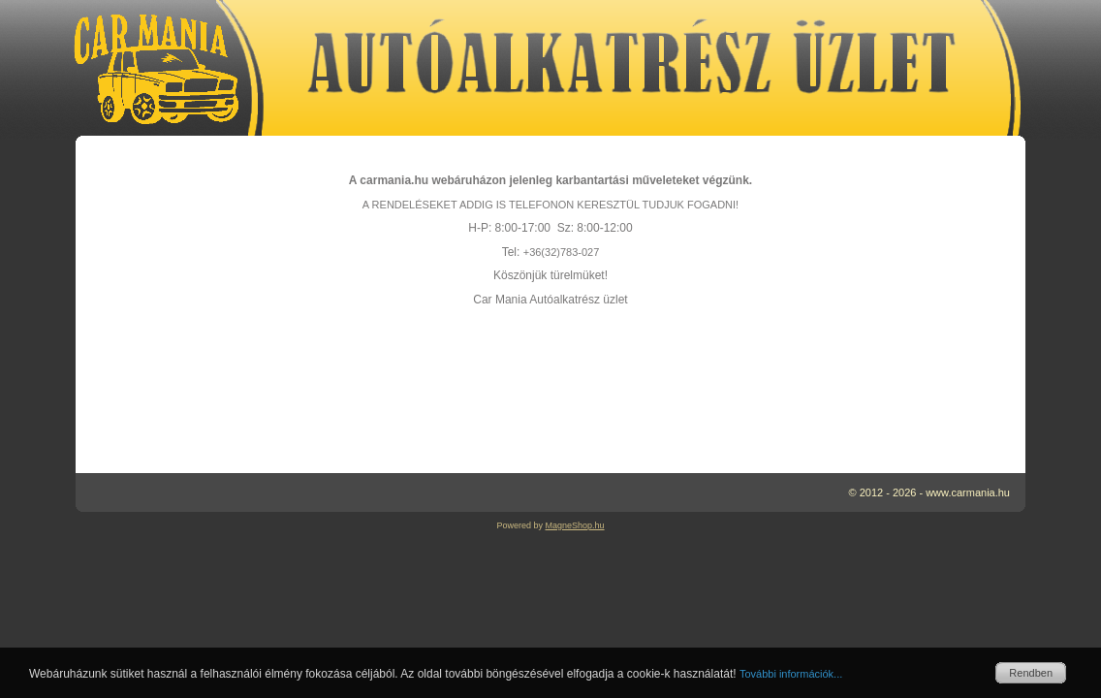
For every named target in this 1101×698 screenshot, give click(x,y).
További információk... (790, 674)
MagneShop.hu (574, 525)
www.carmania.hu (968, 492)
